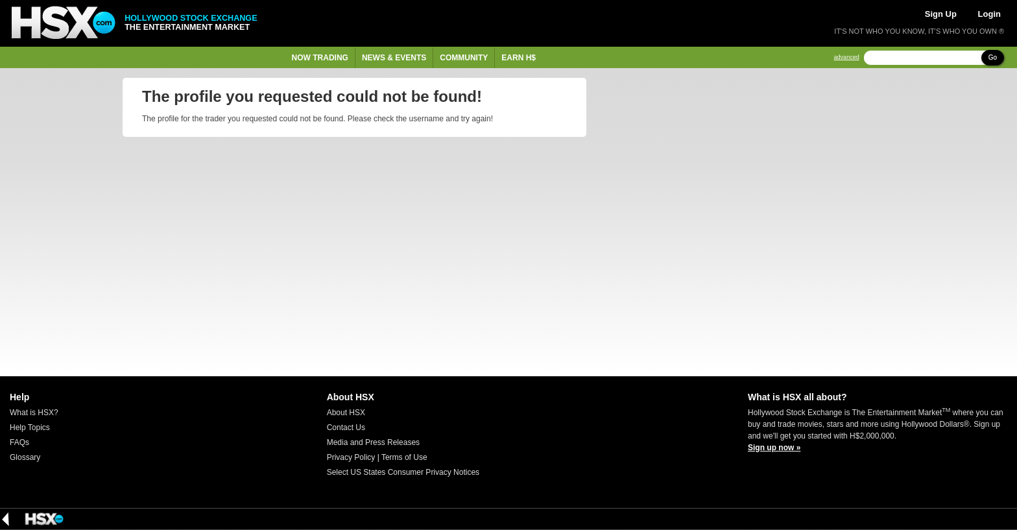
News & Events (394, 57)
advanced (846, 57)
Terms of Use (404, 457)
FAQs (19, 442)
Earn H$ (518, 57)
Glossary (25, 457)
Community (464, 57)
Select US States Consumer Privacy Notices (403, 472)
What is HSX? (34, 412)
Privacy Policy (351, 457)
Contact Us (346, 427)
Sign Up (941, 14)
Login (989, 14)
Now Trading (320, 57)
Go (992, 57)
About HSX (346, 412)
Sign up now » (774, 447)
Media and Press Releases (373, 442)
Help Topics (30, 427)
